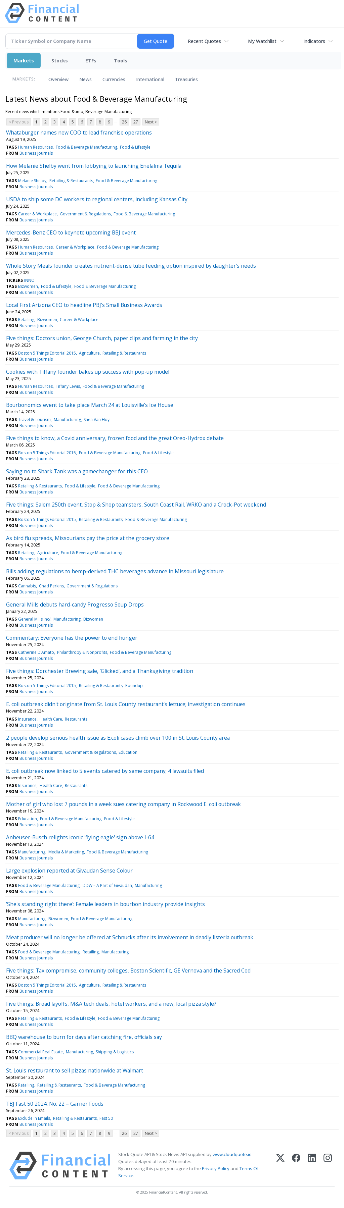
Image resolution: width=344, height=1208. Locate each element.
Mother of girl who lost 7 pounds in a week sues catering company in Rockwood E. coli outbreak (123, 804)
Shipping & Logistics (115, 1052)
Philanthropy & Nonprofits (82, 652)
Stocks (59, 60)
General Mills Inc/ (34, 619)
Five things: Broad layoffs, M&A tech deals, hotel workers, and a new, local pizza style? (111, 1003)
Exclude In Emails (34, 1118)
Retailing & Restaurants (71, 180)
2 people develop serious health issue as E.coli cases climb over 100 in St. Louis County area (118, 737)
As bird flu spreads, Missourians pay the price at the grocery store (87, 538)
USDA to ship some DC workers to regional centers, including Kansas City (96, 199)
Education (128, 752)
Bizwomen (28, 286)
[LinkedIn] (312, 1165)
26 (124, 122)
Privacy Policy (215, 1168)
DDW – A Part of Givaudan (107, 885)
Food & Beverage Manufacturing (86, 147)
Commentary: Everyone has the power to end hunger (71, 637)
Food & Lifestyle (135, 147)
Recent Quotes (204, 41)
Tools (120, 60)
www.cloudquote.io (232, 1154)
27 (135, 122)
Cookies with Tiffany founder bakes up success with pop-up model (87, 371)
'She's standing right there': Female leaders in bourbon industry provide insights (105, 904)
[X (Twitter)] (280, 1165)
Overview (58, 79)
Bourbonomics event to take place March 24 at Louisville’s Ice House (89, 405)
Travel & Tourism (34, 419)
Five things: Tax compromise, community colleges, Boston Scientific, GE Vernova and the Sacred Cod (128, 970)
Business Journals (36, 153)
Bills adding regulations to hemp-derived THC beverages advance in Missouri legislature (115, 571)
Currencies (113, 79)
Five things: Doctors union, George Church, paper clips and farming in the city (102, 338)
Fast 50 (106, 1118)
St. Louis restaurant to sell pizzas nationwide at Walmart (74, 1070)
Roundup (134, 685)
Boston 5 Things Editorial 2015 (47, 353)
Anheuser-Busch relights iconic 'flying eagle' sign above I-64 (80, 837)
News (85, 79)
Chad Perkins (51, 586)
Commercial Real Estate (40, 1052)
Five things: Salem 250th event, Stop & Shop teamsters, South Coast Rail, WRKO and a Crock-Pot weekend (136, 504)
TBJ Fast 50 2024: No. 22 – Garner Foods (54, 1103)
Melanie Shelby (32, 180)
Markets (23, 60)
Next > (151, 122)
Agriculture (89, 353)
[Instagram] (328, 1165)
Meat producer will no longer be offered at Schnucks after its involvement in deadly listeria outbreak (129, 937)
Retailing (26, 319)
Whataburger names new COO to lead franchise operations (79, 132)
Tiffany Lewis (68, 386)
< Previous (19, 122)
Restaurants (76, 719)
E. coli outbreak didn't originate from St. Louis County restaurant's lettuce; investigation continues (126, 704)
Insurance (27, 719)
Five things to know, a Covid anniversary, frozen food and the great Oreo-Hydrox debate (115, 438)
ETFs (90, 60)
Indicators (314, 41)
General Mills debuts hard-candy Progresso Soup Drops (75, 604)
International (150, 79)
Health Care (51, 719)
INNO (29, 280)
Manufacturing (67, 419)
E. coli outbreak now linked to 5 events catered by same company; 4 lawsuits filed (105, 771)
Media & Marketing (66, 852)
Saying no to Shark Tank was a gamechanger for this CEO (77, 471)
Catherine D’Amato (36, 652)
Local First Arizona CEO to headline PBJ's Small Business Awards (84, 305)
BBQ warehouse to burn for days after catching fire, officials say (84, 1037)
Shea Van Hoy (97, 419)
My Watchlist (262, 41)
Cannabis (27, 586)
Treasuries (186, 79)
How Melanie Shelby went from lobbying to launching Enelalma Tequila (93, 165)
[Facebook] (296, 1165)
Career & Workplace (37, 214)
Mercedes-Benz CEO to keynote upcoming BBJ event (71, 232)
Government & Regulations (85, 214)
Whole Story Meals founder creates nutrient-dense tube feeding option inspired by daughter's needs (131, 265)
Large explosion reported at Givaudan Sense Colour (69, 870)
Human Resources (35, 147)
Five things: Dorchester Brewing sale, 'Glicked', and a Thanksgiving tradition (99, 671)
